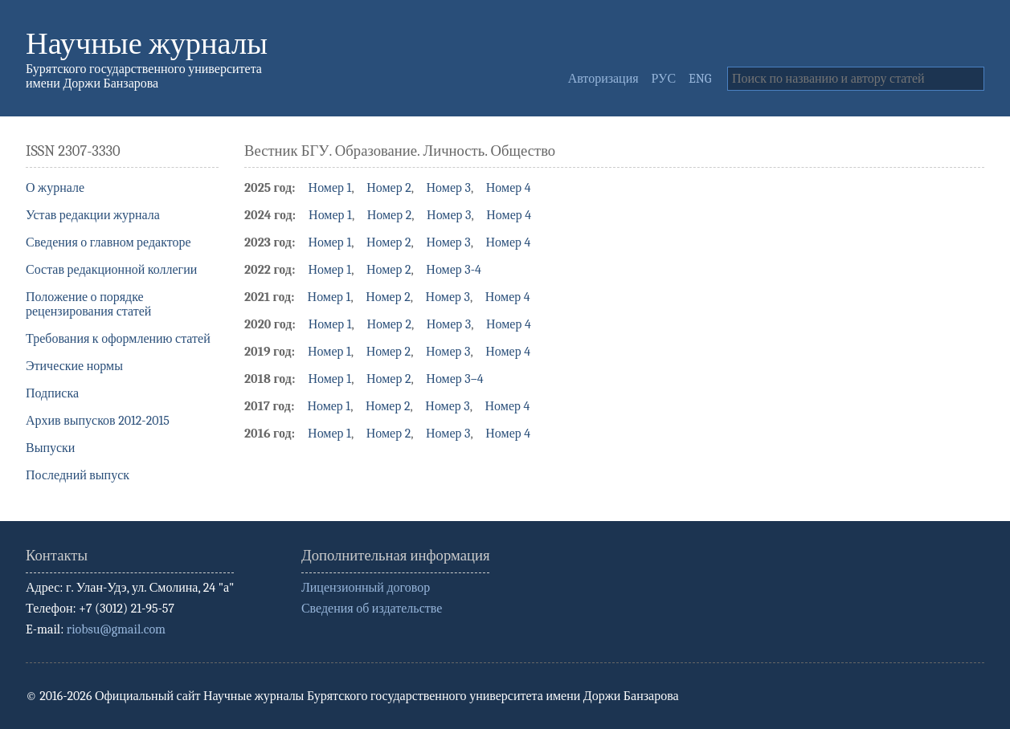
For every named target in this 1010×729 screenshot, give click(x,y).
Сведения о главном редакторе (108, 242)
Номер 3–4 (454, 379)
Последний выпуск (77, 475)
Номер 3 (449, 188)
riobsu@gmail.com (116, 629)
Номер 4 (508, 188)
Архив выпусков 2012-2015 (98, 420)
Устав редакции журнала (93, 215)
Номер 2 (388, 188)
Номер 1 (330, 188)
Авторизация (603, 78)
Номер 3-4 (453, 270)
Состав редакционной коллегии (111, 270)
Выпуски (50, 448)
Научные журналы (147, 44)
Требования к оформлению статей (118, 339)
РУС (664, 78)
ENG (700, 78)
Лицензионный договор (365, 587)
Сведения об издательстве (371, 608)
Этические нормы (74, 366)
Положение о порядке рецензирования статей (88, 304)
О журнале (55, 188)
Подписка (52, 393)
